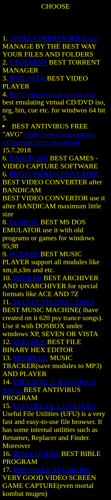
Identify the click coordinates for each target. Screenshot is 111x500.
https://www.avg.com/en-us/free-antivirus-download (49, 138)
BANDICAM (29, 158)
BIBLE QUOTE (36, 453)
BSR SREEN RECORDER (51, 469)
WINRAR (28, 278)
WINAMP (25, 254)
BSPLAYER (28, 78)
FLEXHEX (30, 342)
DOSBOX (25, 222)
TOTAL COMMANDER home (53, 38)
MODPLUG (30, 358)
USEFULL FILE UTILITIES (54, 405)
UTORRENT (29, 62)
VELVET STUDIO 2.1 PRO (53, 302)
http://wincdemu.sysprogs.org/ (52, 94)
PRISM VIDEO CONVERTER (54, 174)
